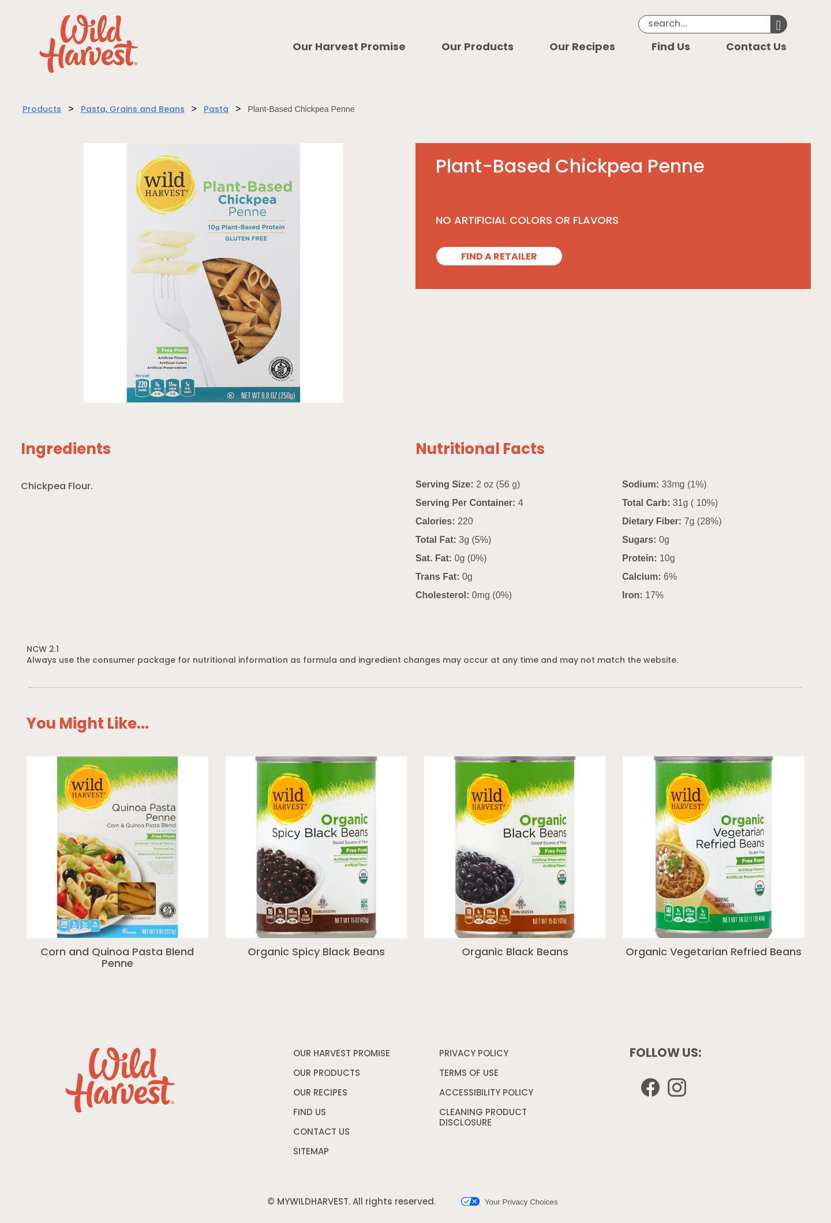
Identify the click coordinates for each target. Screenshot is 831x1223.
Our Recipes (582, 47)
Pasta (216, 110)
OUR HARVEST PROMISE (341, 1054)
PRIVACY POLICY (475, 1056)
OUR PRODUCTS (326, 1074)
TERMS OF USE (470, 1076)
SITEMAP (311, 1152)
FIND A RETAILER (499, 257)
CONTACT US (321, 1132)
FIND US (309, 1113)
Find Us (671, 47)
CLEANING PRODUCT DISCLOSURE (483, 1120)
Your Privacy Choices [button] (509, 1201)
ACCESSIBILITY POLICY (487, 1095)
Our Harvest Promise (349, 47)
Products (42, 110)
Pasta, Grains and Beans (133, 110)
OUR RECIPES (320, 1093)
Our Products (477, 47)
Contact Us (756, 47)
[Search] (704, 24)
